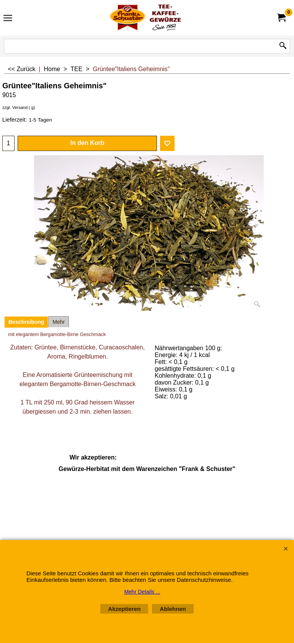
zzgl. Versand (15, 107)
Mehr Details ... (142, 592)
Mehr (58, 322)
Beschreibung (26, 322)
